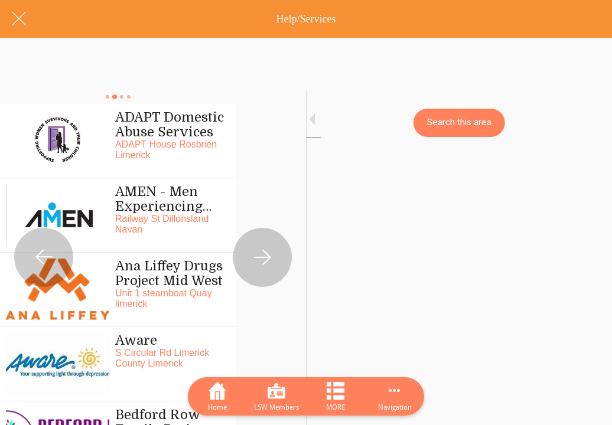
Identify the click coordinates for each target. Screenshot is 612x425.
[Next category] (568, 212)
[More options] (394, 396)
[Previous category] (43, 212)
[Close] (19, 19)
